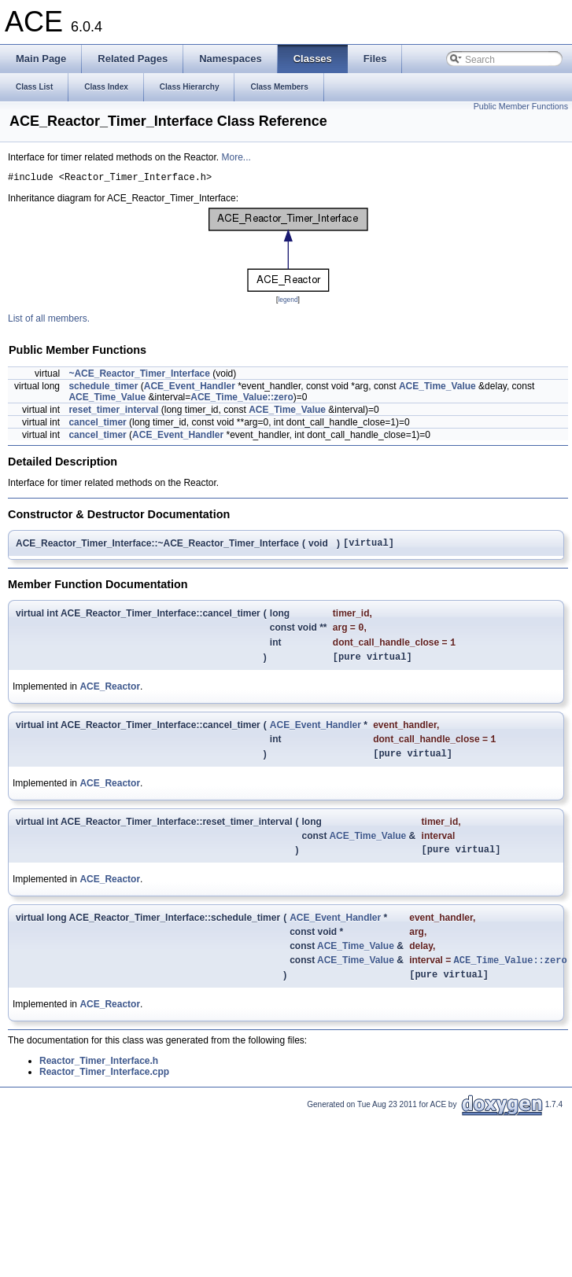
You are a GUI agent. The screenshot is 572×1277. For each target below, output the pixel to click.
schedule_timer (103, 388)
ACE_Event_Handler (189, 388)
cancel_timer (97, 424)
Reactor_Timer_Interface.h (98, 1081)
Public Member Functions (521, 106)
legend (287, 302)
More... (235, 157)
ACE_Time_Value (437, 388)
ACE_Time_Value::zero (241, 399)
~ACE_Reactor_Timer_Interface (139, 375)
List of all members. (49, 320)
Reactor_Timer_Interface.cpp (104, 1092)
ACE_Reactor (109, 696)
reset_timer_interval (113, 412)
